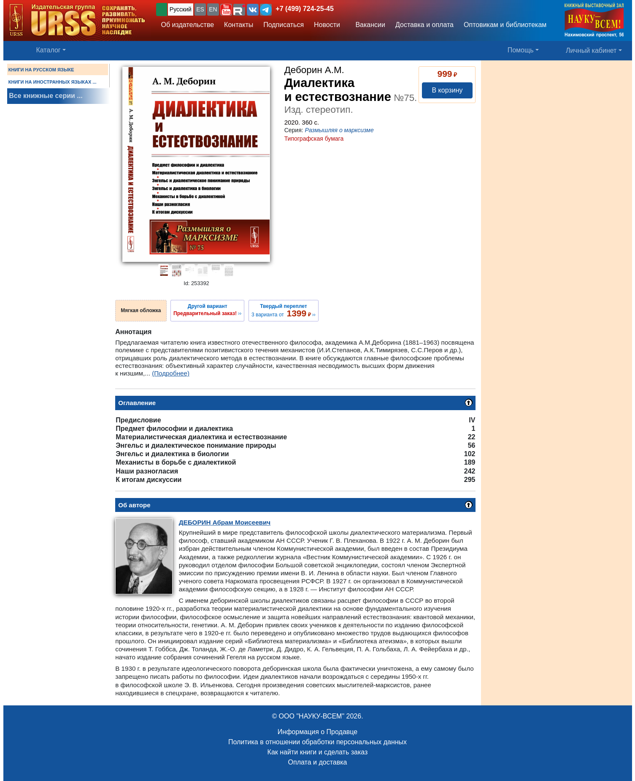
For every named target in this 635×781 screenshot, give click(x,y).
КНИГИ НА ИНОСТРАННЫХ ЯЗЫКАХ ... (52, 81)
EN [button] (213, 9)
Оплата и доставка (317, 762)
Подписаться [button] (283, 24)
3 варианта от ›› (283, 310)
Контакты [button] (238, 24)
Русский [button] (181, 9)
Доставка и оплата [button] (424, 24)
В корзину (447, 90)
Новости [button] (327, 24)
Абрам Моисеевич (224, 522)
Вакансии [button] (368, 24)
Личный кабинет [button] (591, 50)
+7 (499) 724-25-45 (304, 8)
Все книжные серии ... (45, 95)
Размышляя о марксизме (339, 130)
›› (207, 309)
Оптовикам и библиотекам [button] (505, 24)
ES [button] (200, 9)
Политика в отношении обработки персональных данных (317, 742)
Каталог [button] (48, 50)
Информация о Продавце (317, 731)
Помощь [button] (521, 50)
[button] (226, 10)
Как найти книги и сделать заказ (318, 752)
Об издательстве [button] (187, 24)
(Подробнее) (170, 373)
